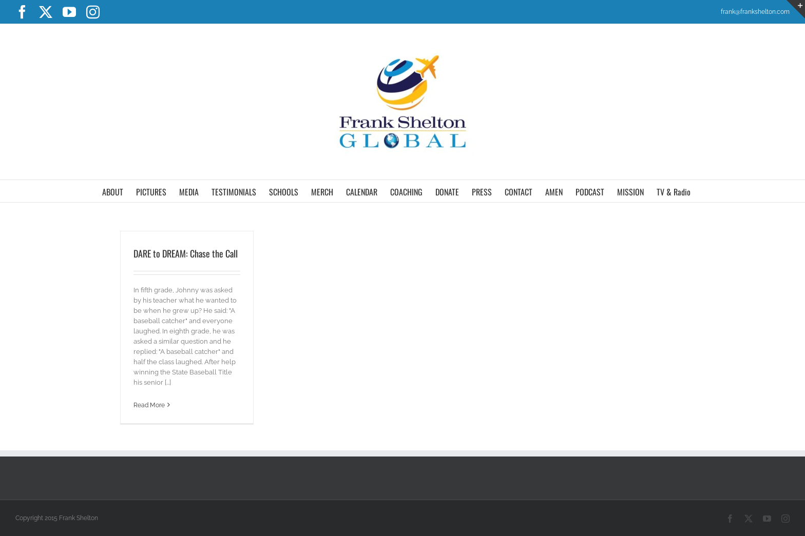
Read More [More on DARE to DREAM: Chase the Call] (149, 405)
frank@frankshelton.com (755, 11)
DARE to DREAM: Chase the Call (185, 253)
